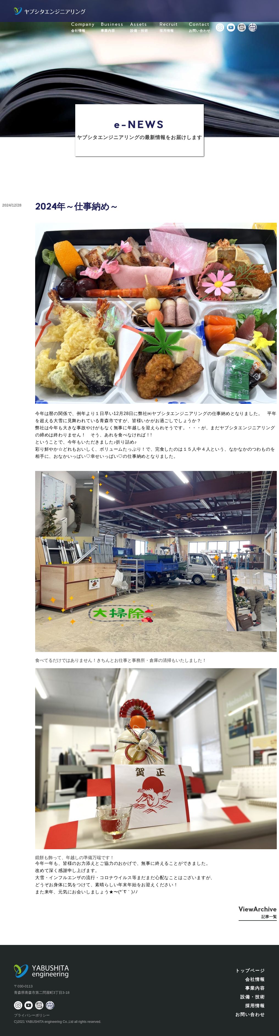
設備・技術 (252, 997)
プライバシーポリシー (32, 1015)
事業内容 (255, 988)
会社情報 (255, 979)
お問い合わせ (250, 1014)
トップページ (250, 970)
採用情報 (255, 1005)
